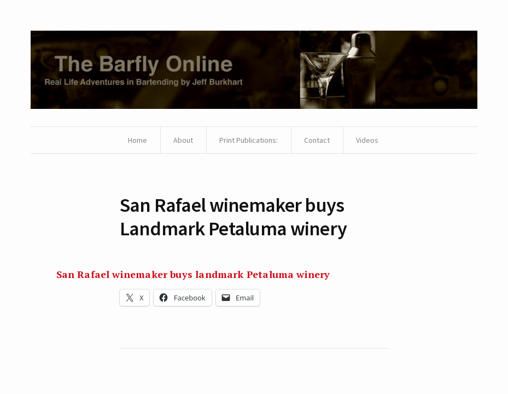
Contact (317, 140)
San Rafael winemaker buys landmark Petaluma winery (193, 274)
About (183, 140)
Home (137, 140)
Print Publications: (248, 140)
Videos (367, 140)
